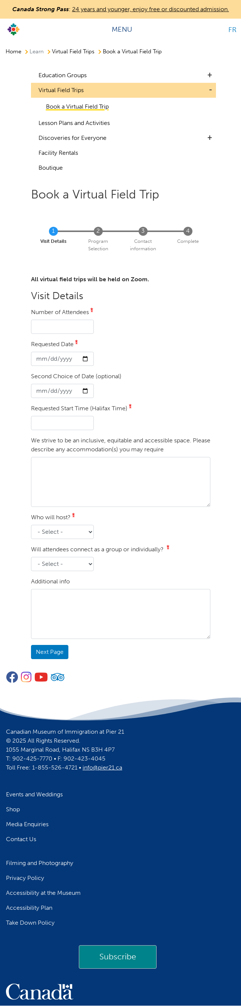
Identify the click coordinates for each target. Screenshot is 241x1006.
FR (232, 30)
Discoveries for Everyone (72, 137)
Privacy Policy (25, 877)
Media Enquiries (27, 824)
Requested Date (52, 344)
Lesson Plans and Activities (74, 122)
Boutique (50, 167)
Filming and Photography (39, 862)
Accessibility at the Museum (43, 892)
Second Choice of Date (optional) (76, 376)
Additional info (50, 581)
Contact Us (21, 839)
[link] (118, 956)
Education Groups (62, 75)
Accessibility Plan (29, 907)
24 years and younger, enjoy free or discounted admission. (150, 9)
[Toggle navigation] (124, 29)
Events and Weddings (34, 794)
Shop (13, 809)
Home (13, 51)
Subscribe (117, 957)
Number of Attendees (60, 312)
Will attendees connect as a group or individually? (98, 549)
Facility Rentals (58, 152)
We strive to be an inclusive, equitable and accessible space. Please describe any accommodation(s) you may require (120, 445)
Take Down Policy (30, 922)
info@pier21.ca (102, 767)
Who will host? (51, 517)
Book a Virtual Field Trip (132, 51)
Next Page (50, 651)
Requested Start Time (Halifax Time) (79, 408)
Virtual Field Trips (73, 51)
